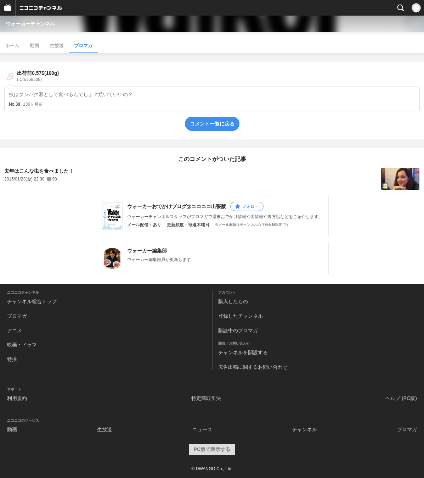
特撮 (12, 359)
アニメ (14, 330)
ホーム (12, 45)
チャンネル (304, 429)
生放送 (56, 45)
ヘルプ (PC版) (401, 398)
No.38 (14, 104)
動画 (34, 45)
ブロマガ (83, 45)
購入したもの (233, 301)
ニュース (202, 429)
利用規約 (17, 398)
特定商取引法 (206, 398)
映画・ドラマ (22, 345)
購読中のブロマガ (238, 330)
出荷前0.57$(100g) (38, 76)
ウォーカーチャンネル (30, 24)
